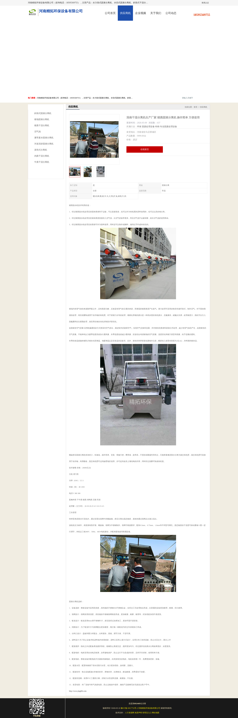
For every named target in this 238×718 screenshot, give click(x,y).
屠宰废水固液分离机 (43, 138)
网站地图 (155, 713)
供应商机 (125, 13)
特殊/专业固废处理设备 (166, 126)
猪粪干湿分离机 (41, 125)
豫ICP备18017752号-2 (129, 708)
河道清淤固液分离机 (43, 144)
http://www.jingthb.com (78, 691)
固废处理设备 (148, 126)
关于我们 (155, 13)
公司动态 (170, 13)
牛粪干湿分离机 (41, 162)
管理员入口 (146, 713)
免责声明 (138, 713)
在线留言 (144, 149)
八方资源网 (129, 713)
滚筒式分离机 (40, 150)
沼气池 (37, 131)
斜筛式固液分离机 (42, 113)
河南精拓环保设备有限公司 (149, 708)
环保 (139, 126)
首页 (195, 107)
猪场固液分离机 (41, 119)
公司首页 (110, 13)
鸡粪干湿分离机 (41, 156)
